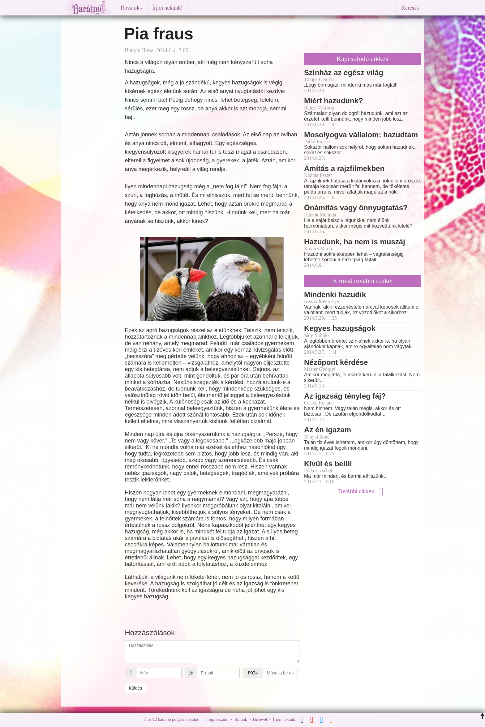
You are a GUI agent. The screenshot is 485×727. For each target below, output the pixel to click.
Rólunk (240, 719)
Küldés (135, 688)
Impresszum (217, 719)
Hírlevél (260, 719)
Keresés (410, 8)
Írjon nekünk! (167, 8)
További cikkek (362, 491)
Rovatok (132, 8)
